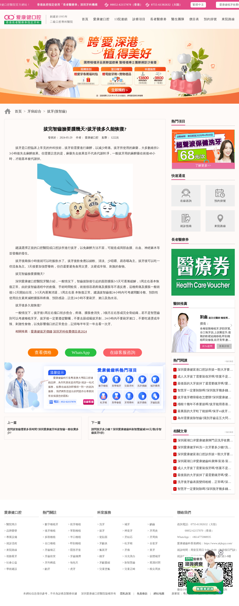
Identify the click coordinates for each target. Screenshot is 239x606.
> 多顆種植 (49, 537)
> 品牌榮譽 (10, 530)
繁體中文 (198, 4)
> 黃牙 (151, 549)
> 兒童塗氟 (103, 569)
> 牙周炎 (152, 530)
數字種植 (103, 381)
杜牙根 (103, 398)
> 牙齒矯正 (49, 549)
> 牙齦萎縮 (103, 562)
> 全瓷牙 (152, 543)
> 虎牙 (72, 569)
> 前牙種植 (74, 524)
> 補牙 (126, 524)
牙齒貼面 (155, 398)
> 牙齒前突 (49, 556)
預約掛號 (210, 19)
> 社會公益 (10, 562)
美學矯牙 (116, 381)
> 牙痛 (126, 549)
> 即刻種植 (74, 543)
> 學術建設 (10, 569)
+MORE (229, 361)
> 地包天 (73, 562)
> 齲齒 (151, 524)
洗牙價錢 (142, 381)
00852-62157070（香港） (126, 4)
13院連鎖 (121, 19)
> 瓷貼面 (102, 537)
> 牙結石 (127, 537)
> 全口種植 (49, 543)
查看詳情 (224, 346)
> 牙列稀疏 (49, 562)
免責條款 (142, 593)
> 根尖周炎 (153, 569)
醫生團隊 (177, 19)
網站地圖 (159, 593)
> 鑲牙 (101, 556)
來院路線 (228, 19)
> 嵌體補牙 (153, 556)
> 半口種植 (74, 537)
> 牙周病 (152, 537)
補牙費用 (155, 381)
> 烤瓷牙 (127, 530)
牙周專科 (129, 398)
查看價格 (43, 352)
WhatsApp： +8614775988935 (194, 537)
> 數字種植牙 (50, 524)
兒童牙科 (129, 381)
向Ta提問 (207, 346)
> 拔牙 (101, 530)
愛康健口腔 (101, 19)
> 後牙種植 (49, 530)
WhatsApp (81, 352)
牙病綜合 (34, 111)
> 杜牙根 (127, 543)
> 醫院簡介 (10, 524)
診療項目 (138, 19)
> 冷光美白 (128, 556)
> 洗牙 (101, 524)
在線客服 (89, 401)
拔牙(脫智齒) (57, 111)
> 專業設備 (10, 537)
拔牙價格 (142, 398)
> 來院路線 (10, 549)
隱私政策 (125, 593)
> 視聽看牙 (10, 556)
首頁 (85, 19)
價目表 (194, 19)
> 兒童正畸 (128, 569)
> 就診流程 (10, 543)
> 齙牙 (46, 569)
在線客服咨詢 (122, 352)
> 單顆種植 (74, 530)
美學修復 (116, 398)
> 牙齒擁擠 (74, 556)
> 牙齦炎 (102, 543)
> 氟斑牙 (102, 549)
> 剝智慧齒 (128, 562)
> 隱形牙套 (74, 549)
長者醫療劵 (158, 19)
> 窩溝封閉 (153, 562)
